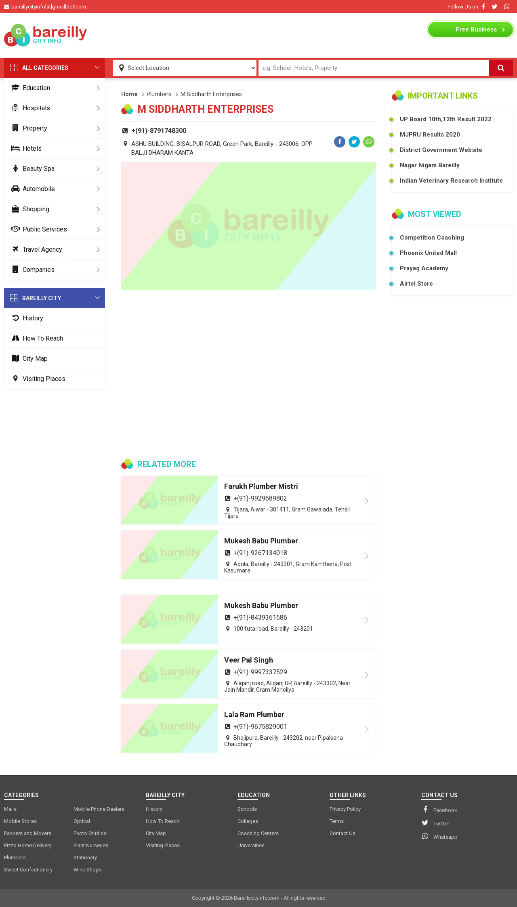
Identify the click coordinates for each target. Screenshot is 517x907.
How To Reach (35, 338)
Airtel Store (416, 283)
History (25, 318)
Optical (82, 821)
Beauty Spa (31, 169)
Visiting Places (36, 379)
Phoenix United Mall (428, 253)
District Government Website (441, 150)
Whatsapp (439, 836)
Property (27, 128)
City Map (28, 358)
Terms (337, 821)
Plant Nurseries (91, 845)
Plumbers (159, 94)
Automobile (31, 189)
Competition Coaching (432, 237)
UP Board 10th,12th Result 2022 (446, 119)
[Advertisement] (258, 35)
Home (129, 94)
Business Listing (476, 31)
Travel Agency (35, 249)
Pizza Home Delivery (27, 845)
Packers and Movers (27, 833)
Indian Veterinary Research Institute (451, 180)
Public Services (37, 229)
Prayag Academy (424, 268)
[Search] (501, 68)
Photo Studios (90, 833)
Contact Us (342, 833)
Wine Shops (88, 870)
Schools (247, 809)
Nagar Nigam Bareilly (430, 165)
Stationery (85, 857)
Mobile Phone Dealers (99, 809)
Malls (10, 809)
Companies (31, 270)
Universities (251, 845)
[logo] (46, 35)
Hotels (25, 148)
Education (29, 88)
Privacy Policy (345, 809)
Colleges (247, 821)
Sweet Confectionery (28, 870)
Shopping (28, 209)
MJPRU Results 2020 (430, 134)
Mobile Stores (20, 821)
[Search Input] (373, 68)
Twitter (435, 823)
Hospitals (29, 108)
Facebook (439, 809)
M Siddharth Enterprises (211, 94)
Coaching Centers (258, 833)
